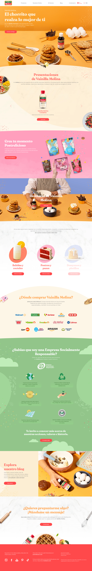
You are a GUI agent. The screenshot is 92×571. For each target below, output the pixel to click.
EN (86, 3)
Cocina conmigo (11, 31)
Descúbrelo (10, 484)
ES (84, 3)
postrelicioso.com (37, 556)
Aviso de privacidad (65, 554)
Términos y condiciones (66, 555)
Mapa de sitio (63, 556)
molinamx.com (47, 562)
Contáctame (46, 525)
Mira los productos (10, 159)
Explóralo (46, 207)
